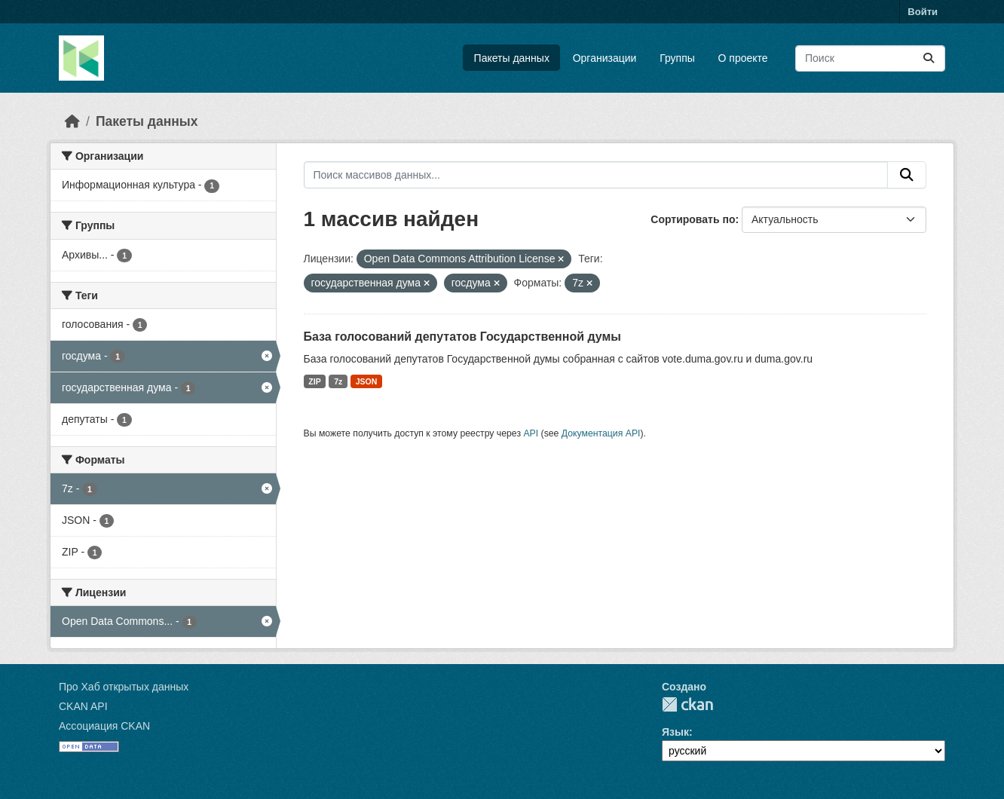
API (530, 433)
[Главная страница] (72, 121)
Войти (923, 11)
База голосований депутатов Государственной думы (462, 336)
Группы (677, 58)
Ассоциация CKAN (104, 726)
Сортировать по (692, 219)
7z (338, 381)
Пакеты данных (511, 58)
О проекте (743, 58)
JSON (367, 381)
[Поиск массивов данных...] (870, 58)
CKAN (687, 704)
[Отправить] (929, 58)
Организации (605, 58)
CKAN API (83, 706)
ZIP (314, 381)
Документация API (601, 433)
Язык (675, 732)
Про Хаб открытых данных (123, 687)
